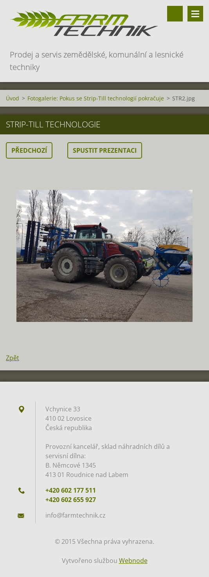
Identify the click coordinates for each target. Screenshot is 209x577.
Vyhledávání (175, 13)
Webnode (133, 560)
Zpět (12, 358)
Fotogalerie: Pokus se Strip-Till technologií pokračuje (95, 98)
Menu (195, 13)
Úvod (12, 98)
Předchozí (29, 150)
